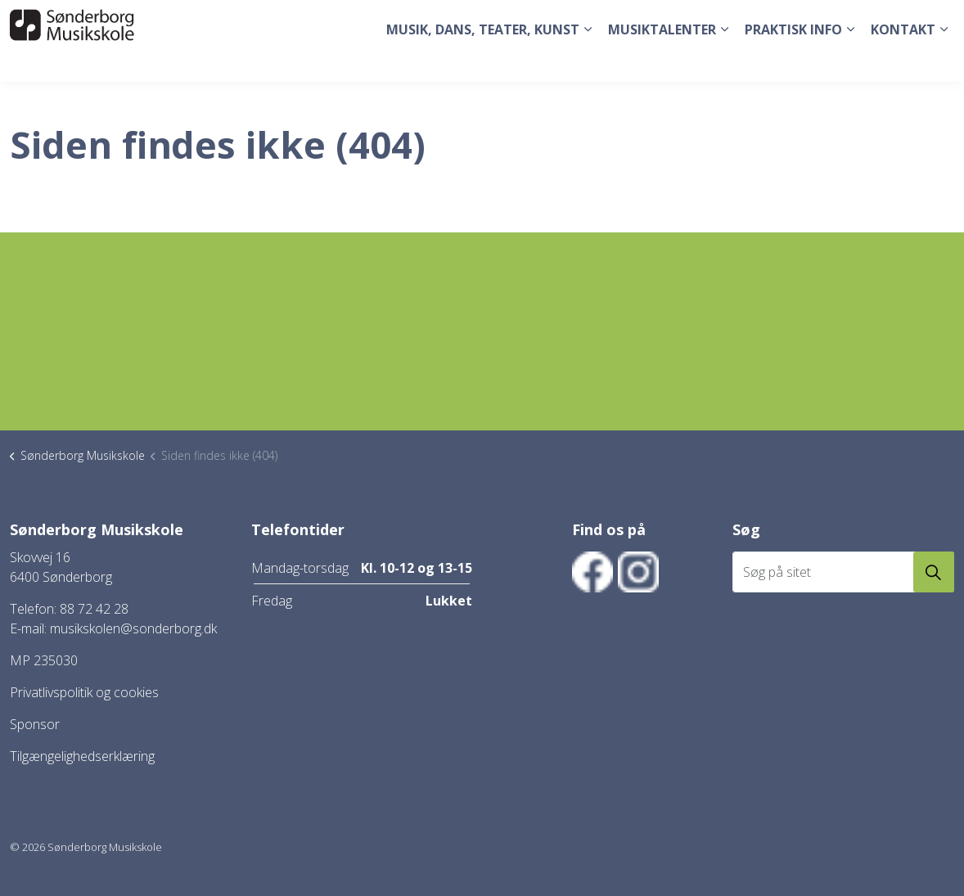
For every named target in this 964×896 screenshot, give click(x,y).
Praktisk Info (793, 61)
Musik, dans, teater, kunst (482, 61)
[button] (933, 572)
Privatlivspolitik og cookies (84, 692)
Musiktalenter (662, 61)
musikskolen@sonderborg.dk (133, 628)
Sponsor (35, 724)
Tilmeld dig (812, 20)
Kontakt (903, 61)
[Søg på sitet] (843, 572)
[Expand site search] (935, 20)
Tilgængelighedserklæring (82, 756)
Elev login (881, 20)
